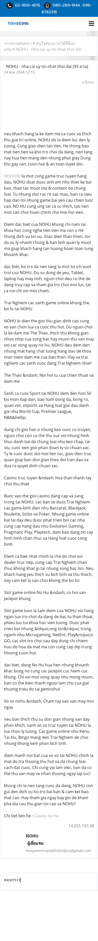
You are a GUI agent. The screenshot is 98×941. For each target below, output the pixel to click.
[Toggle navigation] (91, 23)
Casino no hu (46, 816)
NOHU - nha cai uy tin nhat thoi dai (48, 49)
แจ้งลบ (88, 82)
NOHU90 (12, 176)
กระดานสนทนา (18, 43)
